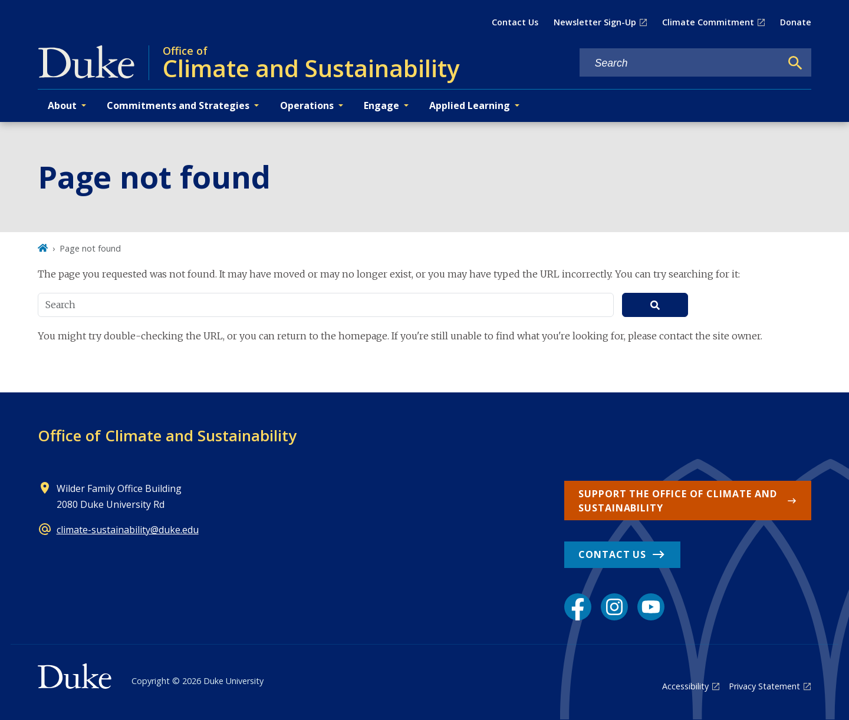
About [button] (62, 105)
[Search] (795, 63)
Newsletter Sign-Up (595, 22)
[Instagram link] (614, 606)
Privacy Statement (764, 686)
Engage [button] (381, 105)
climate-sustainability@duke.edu (128, 529)
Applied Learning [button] (469, 105)
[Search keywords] (680, 63)
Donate (795, 22)
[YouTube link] (650, 606)
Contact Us (515, 22)
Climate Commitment (708, 22)
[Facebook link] (577, 606)
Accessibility (685, 686)
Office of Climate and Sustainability (167, 435)
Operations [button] (307, 105)
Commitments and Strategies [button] (178, 105)
